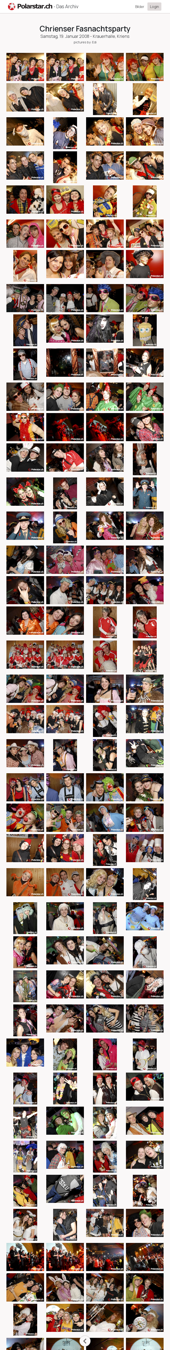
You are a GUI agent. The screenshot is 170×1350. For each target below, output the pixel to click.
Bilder (139, 6)
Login (154, 6)
